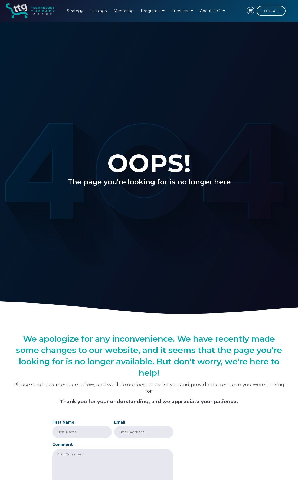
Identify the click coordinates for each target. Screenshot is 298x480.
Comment (62, 444)
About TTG (212, 10)
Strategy (75, 10)
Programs (153, 10)
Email (119, 422)
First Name (63, 422)
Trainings (98, 10)
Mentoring (124, 10)
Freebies (182, 10)
